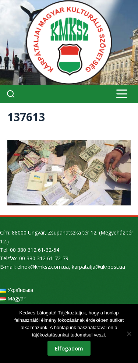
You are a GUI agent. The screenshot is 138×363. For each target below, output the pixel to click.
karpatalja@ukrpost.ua (98, 266)
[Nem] (128, 333)
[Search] (10, 94)
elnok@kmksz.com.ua (43, 266)
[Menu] (122, 94)
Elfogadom (69, 348)
